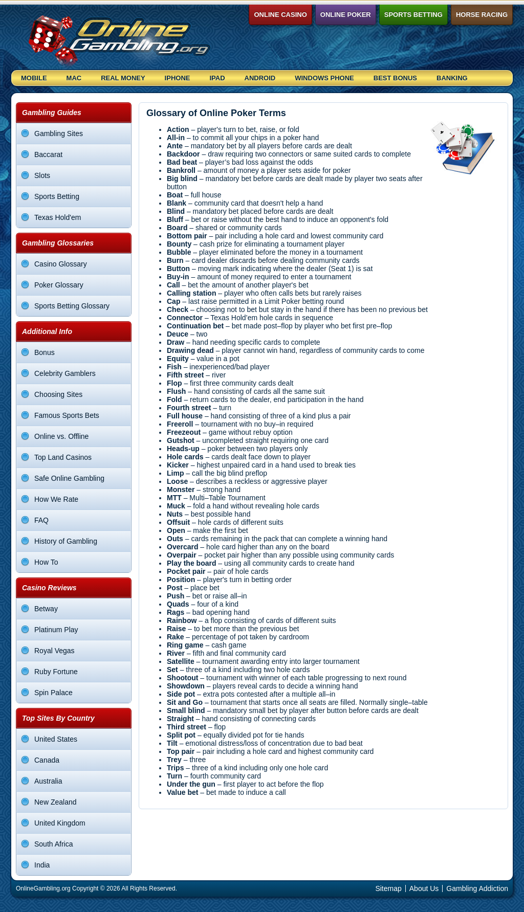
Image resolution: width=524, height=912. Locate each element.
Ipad (217, 78)
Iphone (177, 78)
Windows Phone (324, 78)
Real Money (123, 78)
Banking (452, 78)
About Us (424, 888)
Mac (74, 78)
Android (260, 78)
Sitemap (388, 888)
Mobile (34, 78)
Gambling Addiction (477, 888)
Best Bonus (395, 78)
